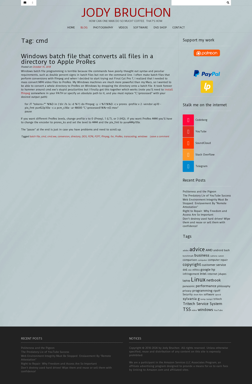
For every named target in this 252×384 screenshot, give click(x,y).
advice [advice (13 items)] (197, 249)
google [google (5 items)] (206, 269)
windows (142, 136)
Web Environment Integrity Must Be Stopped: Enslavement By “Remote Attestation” (205, 203)
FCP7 (97, 136)
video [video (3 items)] (194, 310)
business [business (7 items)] (201, 255)
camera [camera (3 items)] (213, 256)
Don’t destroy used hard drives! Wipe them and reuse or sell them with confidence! (206, 222)
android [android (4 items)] (218, 250)
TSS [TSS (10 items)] (187, 309)
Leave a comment (159, 136)
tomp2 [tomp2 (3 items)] (209, 299)
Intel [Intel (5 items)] (203, 274)
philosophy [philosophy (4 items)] (223, 286)
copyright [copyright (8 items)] (192, 264)
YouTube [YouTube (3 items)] (218, 310)
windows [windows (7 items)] (205, 310)
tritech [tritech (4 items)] (218, 299)
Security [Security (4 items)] (188, 294)
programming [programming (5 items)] (202, 290)
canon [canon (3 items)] (221, 256)
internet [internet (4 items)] (212, 274)
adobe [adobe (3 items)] (186, 250)
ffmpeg (105, 136)
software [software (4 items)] (209, 294)
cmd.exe (51, 136)
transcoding (130, 136)
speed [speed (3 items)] (218, 294)
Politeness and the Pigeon (199, 191)
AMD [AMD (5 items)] (209, 250)
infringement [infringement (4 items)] (191, 274)
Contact (178, 27)
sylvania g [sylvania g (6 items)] (191, 299)
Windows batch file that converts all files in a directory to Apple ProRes (87, 59)
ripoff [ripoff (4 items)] (216, 290)
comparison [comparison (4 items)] (190, 260)
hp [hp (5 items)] (213, 269)
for (112, 136)
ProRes (118, 136)
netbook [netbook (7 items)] (213, 280)
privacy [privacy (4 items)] (187, 290)
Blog (84, 27)
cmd (43, 136)
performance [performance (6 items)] (206, 286)
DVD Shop (160, 27)
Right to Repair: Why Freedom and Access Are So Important (59, 363)
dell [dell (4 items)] (185, 269)
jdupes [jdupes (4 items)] (222, 274)
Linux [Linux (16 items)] (198, 279)
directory (75, 136)
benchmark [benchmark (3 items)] (188, 256)
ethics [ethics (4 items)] (196, 269)
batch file (35, 136)
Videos (123, 27)
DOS (84, 136)
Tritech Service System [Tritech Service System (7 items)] (202, 304)
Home (71, 27)
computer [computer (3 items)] (202, 260)
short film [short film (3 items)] (198, 294)
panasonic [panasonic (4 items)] (189, 286)
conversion (63, 136)
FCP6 (90, 136)
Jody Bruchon (126, 12)
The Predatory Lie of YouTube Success (207, 195)
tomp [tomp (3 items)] (203, 299)
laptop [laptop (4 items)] (186, 280)
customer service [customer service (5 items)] (214, 265)
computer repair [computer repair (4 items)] (218, 260)
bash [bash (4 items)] (227, 250)
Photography (103, 27)
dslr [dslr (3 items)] (190, 270)
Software (140, 27)
